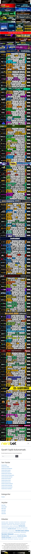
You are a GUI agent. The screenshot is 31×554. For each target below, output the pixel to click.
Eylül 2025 (3, 505)
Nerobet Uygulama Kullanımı (7, 483)
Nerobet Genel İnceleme (6, 478)
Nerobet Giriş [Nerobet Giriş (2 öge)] (22, 525)
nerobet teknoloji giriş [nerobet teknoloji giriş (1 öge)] (23, 532)
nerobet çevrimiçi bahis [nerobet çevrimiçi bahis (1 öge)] (14, 537)
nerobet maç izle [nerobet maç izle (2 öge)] (12, 528)
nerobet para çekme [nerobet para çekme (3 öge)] (22, 530)
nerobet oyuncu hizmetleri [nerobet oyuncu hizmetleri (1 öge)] (4, 530)
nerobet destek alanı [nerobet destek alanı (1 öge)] (3, 524)
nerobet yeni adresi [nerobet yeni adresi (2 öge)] (6, 537)
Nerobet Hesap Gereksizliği (6, 485)
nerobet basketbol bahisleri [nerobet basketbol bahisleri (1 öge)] (4, 523)
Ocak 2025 (3, 511)
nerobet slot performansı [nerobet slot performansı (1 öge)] (4, 532)
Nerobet (3, 496)
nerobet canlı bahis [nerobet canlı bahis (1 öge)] (22, 523)
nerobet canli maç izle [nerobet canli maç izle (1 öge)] (17, 523)
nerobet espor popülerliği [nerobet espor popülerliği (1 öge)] (16, 524)
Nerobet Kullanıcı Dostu (6, 480)
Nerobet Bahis (4, 465)
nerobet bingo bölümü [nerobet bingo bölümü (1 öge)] (11, 523)
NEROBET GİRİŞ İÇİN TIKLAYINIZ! (15, 32)
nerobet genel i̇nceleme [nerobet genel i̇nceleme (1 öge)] (22, 524)
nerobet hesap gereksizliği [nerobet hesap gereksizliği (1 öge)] (4, 527)
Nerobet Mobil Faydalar (6, 470)
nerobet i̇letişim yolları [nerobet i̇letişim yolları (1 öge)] (17, 527)
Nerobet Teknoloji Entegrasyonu (7, 475)
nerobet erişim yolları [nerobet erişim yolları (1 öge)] (9, 524)
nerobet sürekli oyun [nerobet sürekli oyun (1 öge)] (10, 532)
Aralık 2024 (3, 513)
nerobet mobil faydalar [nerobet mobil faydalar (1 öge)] (19, 528)
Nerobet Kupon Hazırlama (6, 473)
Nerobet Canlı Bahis (5, 466)
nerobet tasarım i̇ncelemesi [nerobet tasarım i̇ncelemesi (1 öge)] (17, 532)
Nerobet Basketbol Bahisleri (6, 476)
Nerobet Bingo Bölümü (5, 471)
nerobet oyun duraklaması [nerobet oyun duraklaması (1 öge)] (11, 530)
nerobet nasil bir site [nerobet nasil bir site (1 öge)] (24, 528)
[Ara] (16, 456)
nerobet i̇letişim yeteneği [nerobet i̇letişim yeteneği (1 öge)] (11, 527)
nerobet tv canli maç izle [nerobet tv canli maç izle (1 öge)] (22, 534)
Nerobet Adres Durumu (6, 481)
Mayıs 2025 (3, 508)
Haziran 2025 (4, 506)
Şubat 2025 (3, 510)
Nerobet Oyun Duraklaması (6, 468)
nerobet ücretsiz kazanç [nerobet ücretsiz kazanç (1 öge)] (21, 537)
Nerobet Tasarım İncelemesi (6, 486)
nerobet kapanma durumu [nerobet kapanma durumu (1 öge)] (24, 527)
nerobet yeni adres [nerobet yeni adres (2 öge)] (22, 536)
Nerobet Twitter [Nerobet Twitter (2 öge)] (5, 536)
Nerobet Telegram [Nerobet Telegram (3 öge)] (7, 534)
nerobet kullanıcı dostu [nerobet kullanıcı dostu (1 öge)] (4, 528)
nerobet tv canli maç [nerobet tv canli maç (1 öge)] (16, 534)
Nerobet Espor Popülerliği (6, 488)
